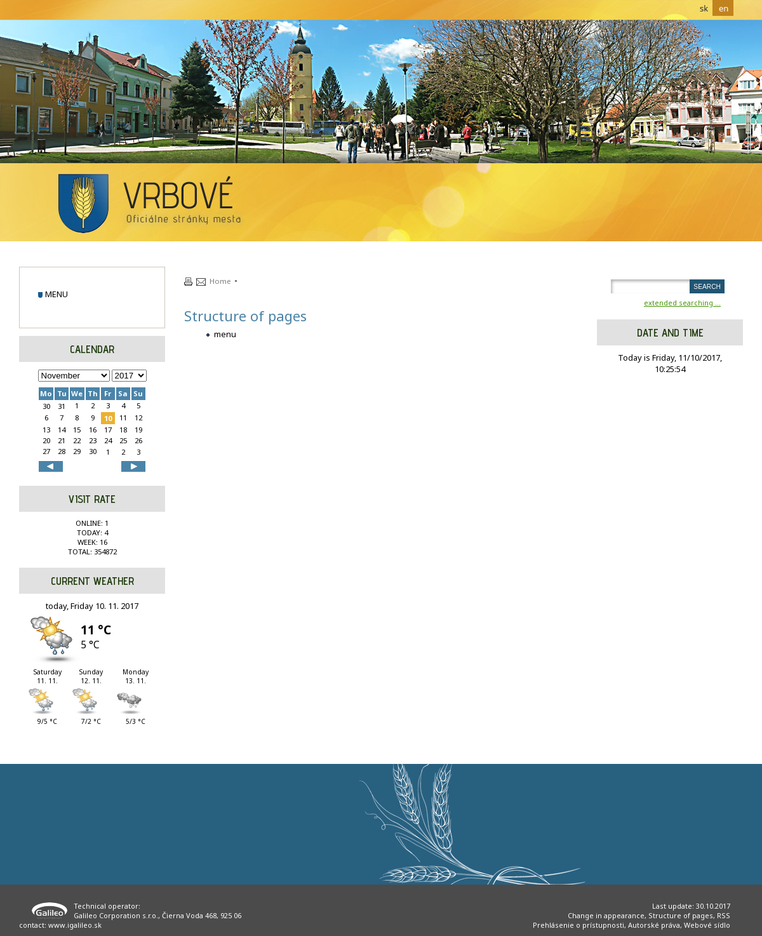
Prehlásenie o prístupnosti (578, 925)
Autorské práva (654, 925)
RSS (723, 915)
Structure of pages (680, 915)
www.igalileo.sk (75, 925)
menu (56, 294)
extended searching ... (682, 302)
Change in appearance (606, 915)
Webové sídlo (707, 925)
